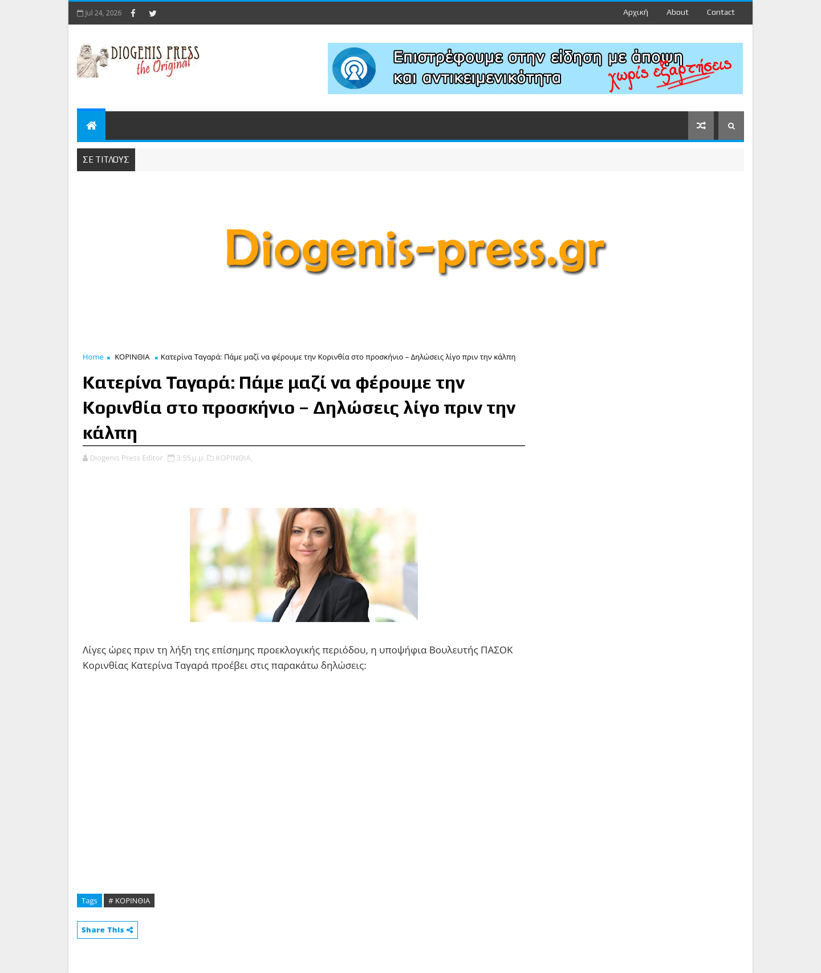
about (677, 12)
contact (721, 12)
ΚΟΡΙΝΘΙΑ (132, 357)
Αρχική (635, 12)
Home (93, 357)
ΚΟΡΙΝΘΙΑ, (234, 458)
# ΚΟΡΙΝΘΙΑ (129, 900)
